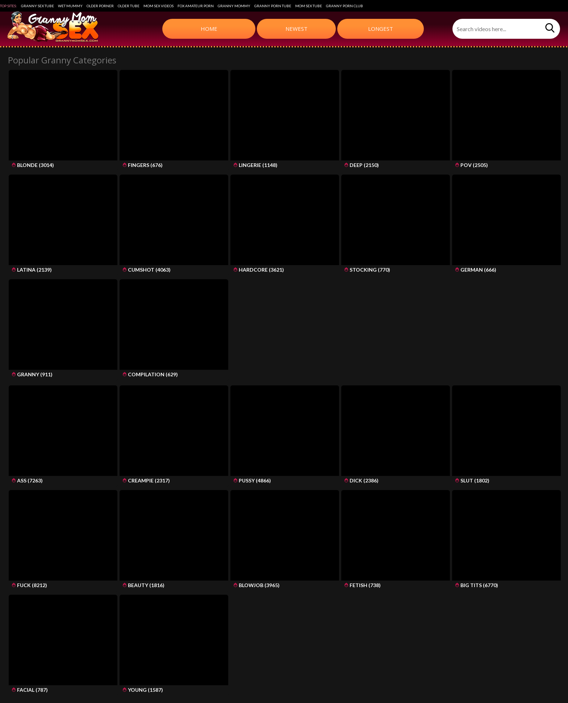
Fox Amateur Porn (196, 6)
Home (209, 28)
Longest (380, 28)
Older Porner (100, 6)
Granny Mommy (234, 6)
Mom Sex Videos (158, 6)
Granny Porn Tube (272, 6)
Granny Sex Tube (37, 6)
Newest (296, 28)
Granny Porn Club (344, 6)
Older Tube (128, 6)
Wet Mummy (70, 6)
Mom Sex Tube (308, 6)
